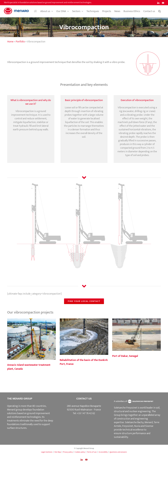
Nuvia (137, 426)
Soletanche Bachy (134, 422)
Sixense (149, 426)
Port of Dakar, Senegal (125, 356)
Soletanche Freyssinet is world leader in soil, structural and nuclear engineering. (137, 409)
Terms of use (92, 451)
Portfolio (20, 41)
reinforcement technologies (26, 417)
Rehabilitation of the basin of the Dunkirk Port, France (84, 362)
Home (10, 41)
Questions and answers (118, 451)
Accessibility (103, 451)
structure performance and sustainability (132, 435)
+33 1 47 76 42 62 (86, 413)
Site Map (57, 451)
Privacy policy (68, 451)
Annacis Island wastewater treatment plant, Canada (28, 367)
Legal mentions (46, 451)
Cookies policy (80, 451)
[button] (159, 11)
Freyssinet (127, 426)
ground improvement (38, 413)
